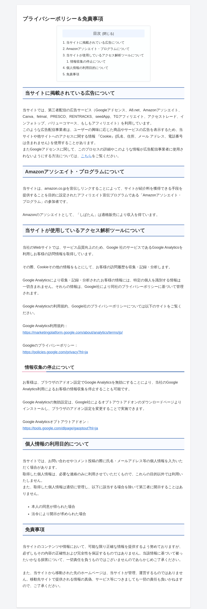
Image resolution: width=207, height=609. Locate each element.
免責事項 (72, 75)
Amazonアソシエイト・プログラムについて (98, 49)
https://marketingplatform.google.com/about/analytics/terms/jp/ (73, 334)
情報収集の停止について (88, 62)
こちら (86, 157)
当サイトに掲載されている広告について (95, 43)
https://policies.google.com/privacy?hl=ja (55, 353)
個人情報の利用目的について (87, 69)
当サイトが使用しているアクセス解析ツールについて (105, 56)
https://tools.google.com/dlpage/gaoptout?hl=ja (60, 430)
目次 (97, 33)
